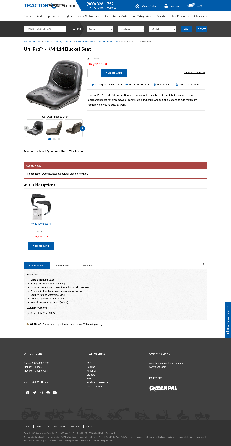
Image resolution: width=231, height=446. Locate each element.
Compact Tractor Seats (107, 41)
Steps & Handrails (88, 16)
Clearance (200, 16)
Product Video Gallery (98, 382)
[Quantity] (93, 73)
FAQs (90, 363)
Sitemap (89, 426)
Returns (91, 367)
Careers (91, 374)
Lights (68, 16)
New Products (180, 16)
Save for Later (194, 72)
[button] (49, 139)
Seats (27, 16)
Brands (160, 16)
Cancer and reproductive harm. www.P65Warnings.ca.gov (65, 324)
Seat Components (47, 16)
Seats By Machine (84, 41)
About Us (92, 370)
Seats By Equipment (63, 41)
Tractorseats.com (32, 41)
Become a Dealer (96, 386)
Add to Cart (114, 73)
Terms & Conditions (56, 426)
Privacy (39, 426)
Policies (27, 426)
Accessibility (75, 426)
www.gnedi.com (157, 367)
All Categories (142, 16)
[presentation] (26, 128)
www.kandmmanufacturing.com (166, 363)
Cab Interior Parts (116, 16)
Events (90, 378)
